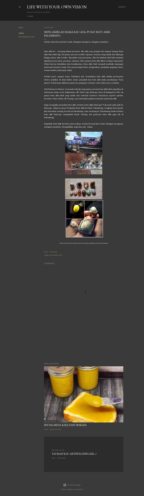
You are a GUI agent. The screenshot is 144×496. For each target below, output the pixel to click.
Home (30, 16)
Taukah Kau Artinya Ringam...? (74, 453)
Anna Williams (78, 489)
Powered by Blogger (72, 485)
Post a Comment (55, 429)
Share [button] (20, 28)
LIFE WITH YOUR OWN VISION (57, 7)
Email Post (53, 252)
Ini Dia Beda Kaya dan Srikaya (65, 425)
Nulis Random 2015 (26, 37)
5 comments (61, 458)
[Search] (122, 7)
